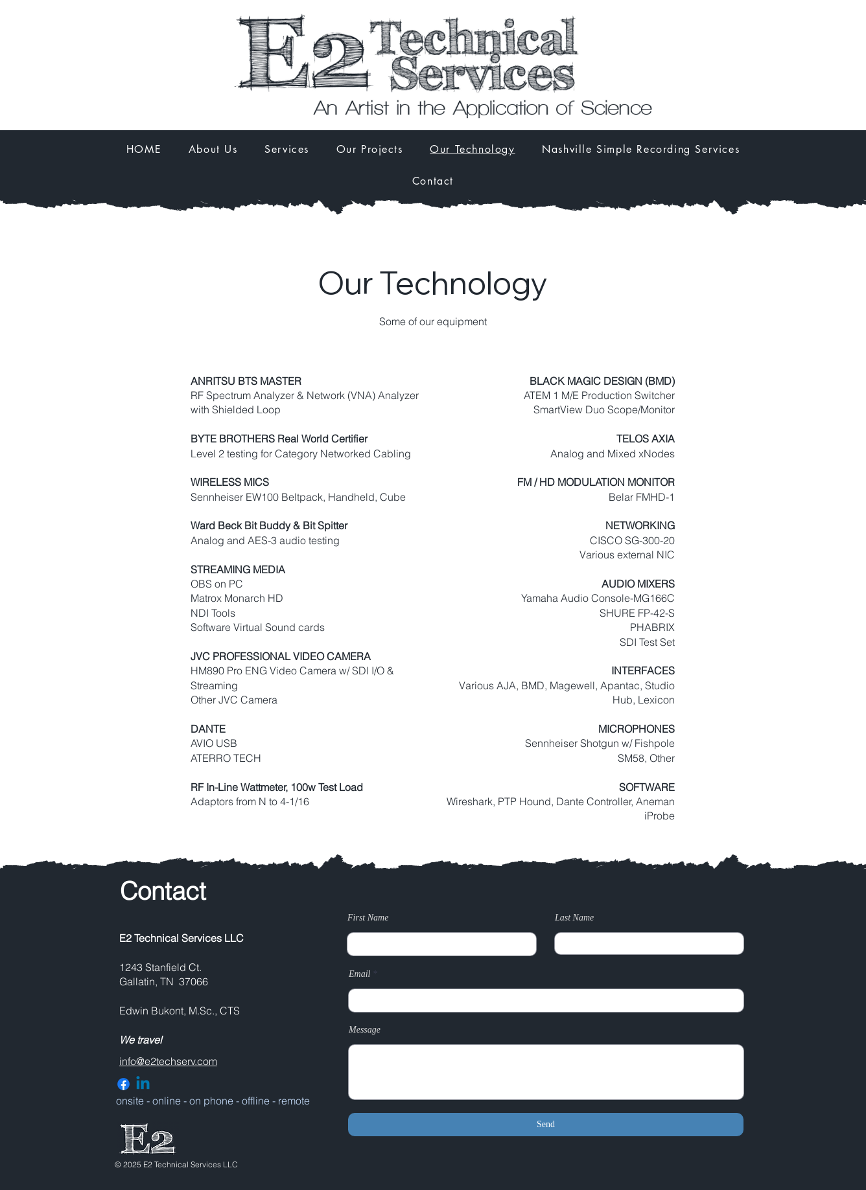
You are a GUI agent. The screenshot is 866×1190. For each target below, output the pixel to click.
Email (359, 974)
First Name (367, 917)
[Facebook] (123, 1084)
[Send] (545, 1124)
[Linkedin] (143, 1084)
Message (364, 1030)
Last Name (574, 917)
